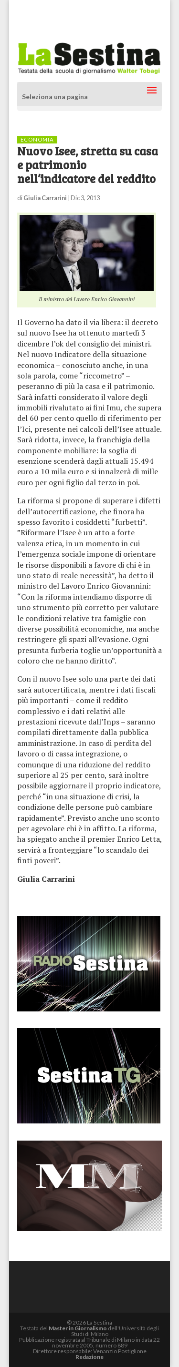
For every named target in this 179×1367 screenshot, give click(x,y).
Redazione (89, 1356)
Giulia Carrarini (45, 198)
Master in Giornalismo (78, 1328)
